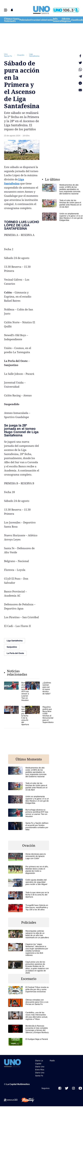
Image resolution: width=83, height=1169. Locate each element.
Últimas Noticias (8, 20)
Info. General (57, 20)
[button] (5, 10)
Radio (52, 1060)
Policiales (24, 20)
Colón (43, 20)
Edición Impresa (66, 20)
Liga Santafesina (34, 55)
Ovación (35, 20)
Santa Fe (16, 20)
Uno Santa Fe (8, 55)
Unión (49, 20)
